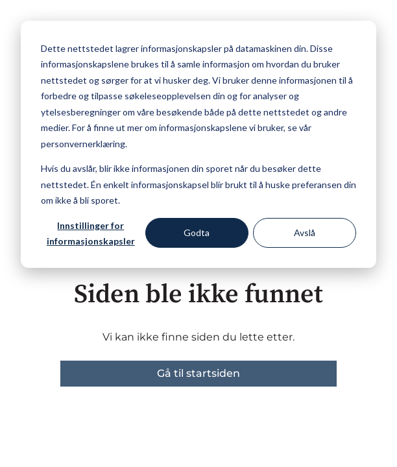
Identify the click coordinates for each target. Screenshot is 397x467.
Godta (197, 232)
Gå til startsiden (198, 373)
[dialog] (198, 144)
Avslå (304, 232)
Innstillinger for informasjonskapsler (91, 233)
